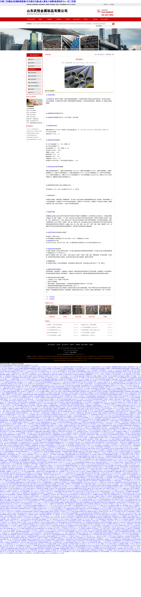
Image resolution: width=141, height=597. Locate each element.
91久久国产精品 (132, 465)
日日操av (67, 497)
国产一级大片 (54, 422)
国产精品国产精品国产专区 (71, 530)
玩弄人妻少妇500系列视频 (93, 433)
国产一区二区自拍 (4, 545)
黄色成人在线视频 (122, 517)
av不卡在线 (23, 480)
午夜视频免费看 (27, 466)
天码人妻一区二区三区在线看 (61, 531)
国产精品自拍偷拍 (91, 457)
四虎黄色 (55, 410)
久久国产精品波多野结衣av (36, 533)
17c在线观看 (32, 373)
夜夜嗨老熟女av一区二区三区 (89, 420)
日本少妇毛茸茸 (105, 417)
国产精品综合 (8, 377)
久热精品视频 (120, 477)
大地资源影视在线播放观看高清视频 (113, 456)
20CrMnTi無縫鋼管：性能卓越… (88, 332)
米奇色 (40, 536)
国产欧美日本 (19, 448)
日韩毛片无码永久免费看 (8, 531)
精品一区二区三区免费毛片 (86, 402)
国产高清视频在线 (65, 411)
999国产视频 (93, 473)
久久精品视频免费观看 (39, 396)
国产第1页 (136, 500)
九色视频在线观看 (25, 411)
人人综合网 (93, 530)
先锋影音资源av (68, 374)
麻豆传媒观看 (108, 480)
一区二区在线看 (26, 505)
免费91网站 (83, 477)
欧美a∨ (59, 437)
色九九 (124, 497)
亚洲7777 (97, 460)
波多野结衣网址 (16, 480)
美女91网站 (89, 547)
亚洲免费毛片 (72, 533)
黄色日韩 (132, 382)
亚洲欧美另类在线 (106, 430)
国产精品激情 (81, 476)
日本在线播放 (105, 391)
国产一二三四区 (34, 465)
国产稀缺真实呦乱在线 (39, 486)
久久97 (54, 490)
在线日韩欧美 (83, 393)
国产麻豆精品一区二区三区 (75, 420)
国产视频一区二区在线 (114, 503)
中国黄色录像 (98, 462)
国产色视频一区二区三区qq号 (103, 470)
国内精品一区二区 (22, 393)
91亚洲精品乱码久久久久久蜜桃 (36, 525)
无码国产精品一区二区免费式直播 (23, 473)
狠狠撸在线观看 (50, 397)
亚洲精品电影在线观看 (39, 477)
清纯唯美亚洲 (45, 374)
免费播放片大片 (130, 380)
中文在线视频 (8, 414)
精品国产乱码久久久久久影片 (29, 479)
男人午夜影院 (31, 470)
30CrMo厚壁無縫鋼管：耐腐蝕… (54, 335)
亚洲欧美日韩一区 (41, 420)
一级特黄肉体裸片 (43, 465)
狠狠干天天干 (36, 527)
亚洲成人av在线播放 (108, 399)
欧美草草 (63, 511)
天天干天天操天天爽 (45, 539)
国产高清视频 (76, 405)
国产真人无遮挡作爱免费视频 (68, 450)
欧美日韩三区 (77, 542)
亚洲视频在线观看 (53, 405)
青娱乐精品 (5, 446)
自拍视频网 (85, 456)
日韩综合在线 (99, 531)
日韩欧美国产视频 (4, 456)
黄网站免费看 (83, 433)
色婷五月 (27, 537)
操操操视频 (13, 391)
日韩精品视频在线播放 (67, 451)
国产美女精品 (132, 428)
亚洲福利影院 (82, 545)
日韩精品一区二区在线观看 (80, 422)
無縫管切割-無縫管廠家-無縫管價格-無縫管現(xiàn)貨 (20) (65, 358)
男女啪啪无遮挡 (35, 443)
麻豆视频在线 (122, 376)
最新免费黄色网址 (103, 459)
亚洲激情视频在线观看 (33, 536)
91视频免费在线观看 (64, 548)
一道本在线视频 (18, 531)
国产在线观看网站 (113, 494)
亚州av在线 (40, 550)
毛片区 (11, 497)
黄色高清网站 (52, 406)
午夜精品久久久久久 (38, 453)
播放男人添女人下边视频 (35, 537)
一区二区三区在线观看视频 (120, 377)
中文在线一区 (87, 505)
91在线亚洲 (77, 477)
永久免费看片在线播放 (33, 496)
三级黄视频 (46, 376)
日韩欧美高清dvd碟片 (86, 386)
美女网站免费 (89, 523)
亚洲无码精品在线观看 (121, 389)
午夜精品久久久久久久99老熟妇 (111, 539)
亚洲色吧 (53, 522)
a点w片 (102, 431)
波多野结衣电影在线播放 (27, 485)
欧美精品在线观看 (79, 508)
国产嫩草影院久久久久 (73, 527)
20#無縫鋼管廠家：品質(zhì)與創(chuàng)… (91, 330)
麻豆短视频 (83, 523)
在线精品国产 (61, 410)
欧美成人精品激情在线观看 (134, 460)
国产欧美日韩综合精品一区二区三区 (91, 400)
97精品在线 (90, 506)
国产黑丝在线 (19, 496)
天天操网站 (25, 496)
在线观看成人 (133, 408)
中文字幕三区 (25, 525)
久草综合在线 (86, 423)
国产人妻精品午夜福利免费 (103, 491)
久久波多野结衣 (113, 545)
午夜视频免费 (35, 436)
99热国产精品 (76, 433)
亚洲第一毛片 (47, 502)
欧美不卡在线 (54, 391)
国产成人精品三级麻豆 (97, 488)
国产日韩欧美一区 (16, 523)
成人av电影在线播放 (71, 500)
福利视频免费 (92, 516)
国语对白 (66, 439)
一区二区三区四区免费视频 (23, 491)
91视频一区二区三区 (79, 437)
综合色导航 (12, 473)
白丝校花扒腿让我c (51, 545)
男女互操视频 (56, 548)
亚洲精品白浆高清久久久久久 (128, 410)
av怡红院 (17, 486)
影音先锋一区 (17, 503)
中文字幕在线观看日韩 (113, 376)
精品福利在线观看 (129, 416)
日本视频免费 (129, 491)
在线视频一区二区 (126, 431)
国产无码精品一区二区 (21, 551)
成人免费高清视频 (91, 422)
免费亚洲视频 (135, 425)
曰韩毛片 (132, 420)
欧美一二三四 (34, 399)
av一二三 (16, 453)
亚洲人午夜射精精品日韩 (12, 519)
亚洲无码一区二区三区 (16, 414)
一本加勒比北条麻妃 (126, 473)
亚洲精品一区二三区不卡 (75, 499)
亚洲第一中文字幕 (100, 473)
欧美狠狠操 (135, 483)
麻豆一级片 (61, 485)
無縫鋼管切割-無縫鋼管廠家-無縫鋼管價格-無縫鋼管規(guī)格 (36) (61, 356)
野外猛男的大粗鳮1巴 (104, 437)
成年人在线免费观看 (117, 402)
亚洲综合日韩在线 (86, 500)
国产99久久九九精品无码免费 (54, 388)
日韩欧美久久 (105, 462)
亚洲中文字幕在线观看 (28, 431)
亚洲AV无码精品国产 (41, 468)
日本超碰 (19, 516)
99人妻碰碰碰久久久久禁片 (69, 551)
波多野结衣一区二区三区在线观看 (103, 366)
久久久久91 (91, 417)
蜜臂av (26, 402)
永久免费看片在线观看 (110, 389)
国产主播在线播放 (105, 385)
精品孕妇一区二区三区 (89, 525)
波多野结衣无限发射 (106, 479)
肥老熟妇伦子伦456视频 (90, 376)
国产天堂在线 (87, 508)
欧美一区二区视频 (79, 440)
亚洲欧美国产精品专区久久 (98, 466)
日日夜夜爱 (41, 463)
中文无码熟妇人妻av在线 (120, 511)
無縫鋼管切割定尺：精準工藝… (88, 335)
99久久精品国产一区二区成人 (60, 514)
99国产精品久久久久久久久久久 (126, 426)
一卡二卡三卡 (70, 448)
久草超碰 (130, 534)
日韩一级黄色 (82, 543)
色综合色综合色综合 (127, 493)
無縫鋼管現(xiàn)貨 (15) (83, 358)
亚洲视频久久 (59, 406)
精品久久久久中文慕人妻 (123, 527)
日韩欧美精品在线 (131, 388)
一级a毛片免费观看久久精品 (10, 516)
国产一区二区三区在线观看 (73, 428)
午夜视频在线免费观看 (109, 411)
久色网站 (109, 453)
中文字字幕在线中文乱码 (59, 520)
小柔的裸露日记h (46, 494)
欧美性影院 (90, 439)
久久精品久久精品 (119, 411)
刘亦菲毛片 (4, 433)
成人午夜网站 (53, 454)
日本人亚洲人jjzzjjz (89, 548)
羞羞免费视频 (49, 439)
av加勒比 (80, 530)
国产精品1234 (123, 528)
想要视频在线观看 (94, 437)
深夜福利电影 (101, 519)
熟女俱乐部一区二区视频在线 (31, 508)
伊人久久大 (53, 417)
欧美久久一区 (101, 540)
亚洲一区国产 (135, 493)
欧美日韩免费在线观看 (113, 434)
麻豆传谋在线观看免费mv (55, 394)
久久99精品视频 (34, 425)
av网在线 (45, 451)
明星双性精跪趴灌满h (92, 397)
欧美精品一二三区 (121, 480)
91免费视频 (66, 502)
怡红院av (106, 494)
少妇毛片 (52, 376)
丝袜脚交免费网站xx (136, 536)
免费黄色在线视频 (44, 511)
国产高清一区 (66, 499)
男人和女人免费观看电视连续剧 (43, 422)
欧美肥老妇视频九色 (106, 419)
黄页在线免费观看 (105, 551)
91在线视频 (53, 431)
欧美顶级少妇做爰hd (66, 434)
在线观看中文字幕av (36, 366)
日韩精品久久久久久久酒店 (111, 463)
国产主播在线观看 (53, 479)
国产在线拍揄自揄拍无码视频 (97, 502)
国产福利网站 (134, 470)
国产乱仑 (51, 551)
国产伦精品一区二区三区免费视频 (91, 403)
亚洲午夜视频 (64, 426)
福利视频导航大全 (10, 543)
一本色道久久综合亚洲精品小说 (119, 406)
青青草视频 (41, 548)
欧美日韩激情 (52, 374)
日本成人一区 (58, 376)
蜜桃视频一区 (73, 480)
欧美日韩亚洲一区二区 (85, 414)
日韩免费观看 (14, 542)
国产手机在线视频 (73, 476)
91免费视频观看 (88, 374)
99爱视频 (138, 413)
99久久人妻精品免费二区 (13, 417)
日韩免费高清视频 (43, 386)
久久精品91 (24, 522)
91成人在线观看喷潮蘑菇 (107, 454)
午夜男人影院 (116, 550)
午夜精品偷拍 (34, 410)
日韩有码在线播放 (13, 396)
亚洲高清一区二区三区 (123, 394)
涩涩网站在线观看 (28, 450)
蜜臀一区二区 (62, 508)
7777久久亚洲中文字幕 (15, 394)
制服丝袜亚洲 (70, 473)
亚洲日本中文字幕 (117, 396)
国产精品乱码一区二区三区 (83, 366)
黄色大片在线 (3, 499)
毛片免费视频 (24, 493)
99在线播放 (8, 491)
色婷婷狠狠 (81, 436)
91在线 (108, 483)
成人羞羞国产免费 (95, 428)
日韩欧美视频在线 (82, 453)
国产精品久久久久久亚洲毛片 (76, 470)
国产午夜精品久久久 (119, 508)
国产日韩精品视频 (49, 462)
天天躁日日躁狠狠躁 (10, 482)
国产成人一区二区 (97, 506)
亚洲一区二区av (113, 436)
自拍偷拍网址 (104, 474)
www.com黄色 (43, 534)
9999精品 (93, 386)
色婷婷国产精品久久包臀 (71, 539)
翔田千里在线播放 (116, 530)
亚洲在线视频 (75, 389)
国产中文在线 (77, 425)
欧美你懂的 (82, 493)
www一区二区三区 (34, 531)
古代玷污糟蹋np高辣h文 (133, 516)
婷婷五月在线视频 (45, 445)
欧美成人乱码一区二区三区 (80, 496)
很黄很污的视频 (93, 451)
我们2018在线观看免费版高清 (46, 382)
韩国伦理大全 (28, 385)
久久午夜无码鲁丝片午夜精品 (33, 403)
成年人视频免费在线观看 (125, 539)
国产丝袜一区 (13, 380)
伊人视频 (92, 366)
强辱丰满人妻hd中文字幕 (135, 411)
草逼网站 (52, 453)
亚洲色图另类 (48, 540)
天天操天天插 (29, 433)
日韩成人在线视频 (52, 483)
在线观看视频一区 (67, 389)
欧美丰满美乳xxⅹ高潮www (129, 414)
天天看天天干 (136, 457)
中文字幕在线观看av (88, 383)
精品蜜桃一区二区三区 (45, 383)
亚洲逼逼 (89, 419)
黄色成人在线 (48, 434)
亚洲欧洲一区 (128, 433)
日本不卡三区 (55, 473)
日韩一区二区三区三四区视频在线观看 (9, 442)
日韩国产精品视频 (62, 488)
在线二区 (68, 408)
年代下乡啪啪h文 (70, 517)
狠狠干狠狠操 (113, 428)
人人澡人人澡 (109, 369)
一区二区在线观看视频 (105, 403)
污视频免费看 (114, 366)
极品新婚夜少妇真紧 (61, 459)
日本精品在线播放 (129, 506)
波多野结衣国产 (58, 542)
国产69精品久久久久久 (108, 525)
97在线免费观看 (15, 377)
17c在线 (2, 413)
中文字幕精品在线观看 (114, 437)
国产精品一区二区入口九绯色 (63, 413)
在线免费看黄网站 (129, 500)
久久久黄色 (57, 411)
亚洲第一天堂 (93, 410)
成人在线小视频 (128, 373)
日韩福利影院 (64, 527)
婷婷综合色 (33, 488)
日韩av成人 (130, 430)
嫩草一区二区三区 (67, 371)
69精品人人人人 (23, 371)
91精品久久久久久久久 (38, 502)
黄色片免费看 (103, 394)
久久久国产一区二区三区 (79, 379)
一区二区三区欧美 (128, 385)
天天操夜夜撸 (55, 486)
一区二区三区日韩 (84, 536)
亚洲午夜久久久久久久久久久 (23, 380)
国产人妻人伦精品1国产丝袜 (123, 470)
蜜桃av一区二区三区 (23, 453)
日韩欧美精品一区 (102, 550)
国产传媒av (18, 502)
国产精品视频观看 (68, 379)
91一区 (20, 519)
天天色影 (98, 474)
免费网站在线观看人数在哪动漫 (93, 479)
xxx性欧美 (32, 419)
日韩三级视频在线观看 (32, 500)
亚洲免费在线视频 (107, 517)
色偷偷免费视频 (52, 446)
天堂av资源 (45, 497)
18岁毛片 (86, 436)
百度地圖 (112, 4)
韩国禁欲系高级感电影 (113, 533)
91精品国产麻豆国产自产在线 (123, 502)
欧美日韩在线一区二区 (101, 422)
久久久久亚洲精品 (114, 483)
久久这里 (77, 368)
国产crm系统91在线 (98, 382)
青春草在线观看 (35, 519)
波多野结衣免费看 (79, 511)
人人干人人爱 (114, 479)
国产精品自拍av (64, 393)
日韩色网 (132, 423)
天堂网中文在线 (73, 366)
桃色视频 (19, 479)
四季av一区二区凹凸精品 (53, 428)
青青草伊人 (64, 448)
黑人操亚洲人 (12, 551)
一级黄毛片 (98, 536)
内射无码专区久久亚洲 (127, 454)
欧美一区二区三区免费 (135, 374)
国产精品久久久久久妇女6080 (54, 456)
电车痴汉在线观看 (119, 448)
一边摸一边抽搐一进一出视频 (8, 411)
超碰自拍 (38, 426)
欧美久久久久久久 (23, 500)
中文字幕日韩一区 (123, 474)
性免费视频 (79, 423)
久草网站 (12, 517)
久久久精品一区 (75, 434)
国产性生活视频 (67, 417)
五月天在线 (133, 436)
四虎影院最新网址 (50, 450)
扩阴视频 (43, 450)
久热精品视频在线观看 (127, 457)
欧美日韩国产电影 (27, 499)
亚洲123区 (67, 386)
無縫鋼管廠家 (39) (42, 356)
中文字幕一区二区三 (68, 493)
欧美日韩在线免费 (8, 476)
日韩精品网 (39, 488)
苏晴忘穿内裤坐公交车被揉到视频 (75, 516)
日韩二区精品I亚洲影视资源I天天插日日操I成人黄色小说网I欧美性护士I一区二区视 (38, 1)
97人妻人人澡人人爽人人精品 (72, 471)
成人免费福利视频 (78, 503)
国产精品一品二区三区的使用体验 (113, 473)
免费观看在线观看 (124, 466)
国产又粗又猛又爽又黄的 (132, 482)
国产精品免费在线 (125, 399)
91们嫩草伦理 (133, 399)
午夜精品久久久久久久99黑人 (117, 385)
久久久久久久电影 (70, 511)
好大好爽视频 (89, 393)
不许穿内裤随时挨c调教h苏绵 (24, 443)
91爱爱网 (13, 379)
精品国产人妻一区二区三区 (33, 393)
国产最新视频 (50, 403)
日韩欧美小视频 (56, 393)
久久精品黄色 (9, 459)
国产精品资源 (83, 517)
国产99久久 (136, 468)
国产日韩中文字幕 (41, 430)
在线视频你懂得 (26, 463)
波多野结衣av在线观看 (90, 442)
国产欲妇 (8, 536)
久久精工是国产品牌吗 (44, 496)
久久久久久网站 (123, 547)
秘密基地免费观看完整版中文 (33, 437)
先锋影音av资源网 (22, 422)
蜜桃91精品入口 (23, 446)
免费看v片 (136, 506)
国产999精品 (17, 517)
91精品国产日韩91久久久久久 (44, 506)
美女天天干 (114, 419)
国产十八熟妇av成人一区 (117, 422)
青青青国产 (73, 520)
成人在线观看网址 (87, 459)
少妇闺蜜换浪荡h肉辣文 (56, 383)
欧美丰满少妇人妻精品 (46, 426)
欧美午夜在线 (39, 416)
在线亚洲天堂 (87, 426)
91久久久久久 (56, 377)
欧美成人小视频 (62, 391)
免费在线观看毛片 (126, 405)
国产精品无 (124, 388)
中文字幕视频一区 (46, 537)
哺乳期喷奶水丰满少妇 (89, 462)
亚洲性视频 (10, 453)
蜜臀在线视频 (45, 389)
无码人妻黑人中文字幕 (75, 388)
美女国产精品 (102, 534)
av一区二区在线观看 (12, 422)
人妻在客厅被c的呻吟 (129, 462)
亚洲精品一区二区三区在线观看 (44, 368)
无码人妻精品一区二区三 (22, 382)
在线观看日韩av (63, 428)
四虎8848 (17, 451)
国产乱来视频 (40, 400)
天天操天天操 (126, 548)
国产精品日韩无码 (40, 540)
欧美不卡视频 (47, 417)
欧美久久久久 (92, 536)
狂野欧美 (77, 536)
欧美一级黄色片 (12, 485)
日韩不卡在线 (100, 451)
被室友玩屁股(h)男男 (113, 413)
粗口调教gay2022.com (45, 553)
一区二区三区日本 (110, 405)
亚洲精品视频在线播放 (79, 376)
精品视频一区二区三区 (18, 477)
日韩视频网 (57, 443)
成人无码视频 (41, 371)
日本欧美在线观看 (11, 454)
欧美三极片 (104, 377)
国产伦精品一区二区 (100, 456)
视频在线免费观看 (49, 500)
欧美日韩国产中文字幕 (7, 488)
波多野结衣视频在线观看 (8, 434)
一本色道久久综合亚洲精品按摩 (120, 531)
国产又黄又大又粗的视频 (74, 385)
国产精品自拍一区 (70, 523)
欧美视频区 (4, 466)
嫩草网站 (127, 463)
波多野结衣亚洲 (16, 462)
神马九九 (120, 494)
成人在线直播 (23, 417)
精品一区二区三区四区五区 (76, 411)
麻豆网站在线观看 (47, 473)
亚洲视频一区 (108, 368)
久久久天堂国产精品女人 (59, 466)
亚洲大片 (65, 406)
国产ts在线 (5, 465)
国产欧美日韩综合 (110, 433)
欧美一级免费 (69, 537)
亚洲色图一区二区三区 (97, 380)
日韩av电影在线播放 (4, 473)
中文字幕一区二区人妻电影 (15, 505)
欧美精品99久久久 (99, 525)
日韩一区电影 (95, 459)
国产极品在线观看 (121, 440)
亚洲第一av (86, 437)
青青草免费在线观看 (29, 477)
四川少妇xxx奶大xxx (104, 428)
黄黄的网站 (132, 530)
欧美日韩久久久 (26, 369)
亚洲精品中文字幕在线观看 (46, 490)
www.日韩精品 (64, 453)
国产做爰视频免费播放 (63, 457)
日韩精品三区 (103, 496)
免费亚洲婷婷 (131, 366)
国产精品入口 (58, 533)
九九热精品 (37, 534)
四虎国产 (104, 396)
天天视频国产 (68, 483)
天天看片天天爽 (102, 548)
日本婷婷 (18, 411)
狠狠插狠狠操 (131, 379)
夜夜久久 (10, 466)
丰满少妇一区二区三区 (70, 474)
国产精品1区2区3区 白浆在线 (73, 550)
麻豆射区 (54, 439)
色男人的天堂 (46, 453)
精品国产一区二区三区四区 (10, 399)
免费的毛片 (48, 391)
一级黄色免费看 (38, 440)
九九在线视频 (49, 393)
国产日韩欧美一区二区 (111, 423)
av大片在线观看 (5, 382)
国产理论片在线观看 (19, 450)
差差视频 (99, 376)
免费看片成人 (49, 514)
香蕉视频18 (20, 423)
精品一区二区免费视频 (5, 376)
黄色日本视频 (33, 483)
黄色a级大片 (116, 547)
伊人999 (94, 379)
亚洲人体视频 (67, 410)
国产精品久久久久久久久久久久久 (52, 463)
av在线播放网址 (88, 405)
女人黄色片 (98, 516)
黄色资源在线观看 (31, 446)
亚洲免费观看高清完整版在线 (54, 451)
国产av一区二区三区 (67, 446)
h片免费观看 (129, 443)
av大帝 (42, 517)
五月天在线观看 (69, 525)
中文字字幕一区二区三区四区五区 (99, 371)
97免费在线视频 (34, 463)
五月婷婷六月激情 (115, 528)
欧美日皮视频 (53, 537)
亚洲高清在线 (77, 445)
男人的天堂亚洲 (10, 486)
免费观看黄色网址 (20, 482)
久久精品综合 (47, 517)
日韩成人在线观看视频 (88, 503)
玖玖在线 (73, 410)
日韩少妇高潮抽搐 (56, 368)
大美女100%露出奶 (65, 513)
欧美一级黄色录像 (99, 457)
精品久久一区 (19, 454)
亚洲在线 (26, 405)
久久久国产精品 (128, 477)
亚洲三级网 (101, 514)
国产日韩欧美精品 (84, 450)
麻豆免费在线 (25, 413)
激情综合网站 (109, 547)
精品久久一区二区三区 (88, 416)
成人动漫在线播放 (78, 400)
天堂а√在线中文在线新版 (15, 436)
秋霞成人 (127, 408)
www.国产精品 (56, 516)
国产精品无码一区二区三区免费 (121, 374)
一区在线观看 (64, 545)
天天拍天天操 (103, 486)
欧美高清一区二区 (91, 474)
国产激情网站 (35, 466)
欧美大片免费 (94, 468)
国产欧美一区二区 (124, 476)
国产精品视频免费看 (13, 420)
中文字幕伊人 (10, 369)
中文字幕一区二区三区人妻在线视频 (60, 366)
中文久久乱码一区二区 (75, 528)
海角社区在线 (129, 533)
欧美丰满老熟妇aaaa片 (18, 488)
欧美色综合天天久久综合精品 (8, 431)
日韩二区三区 (89, 533)
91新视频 (96, 548)
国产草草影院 (76, 446)
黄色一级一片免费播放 (92, 494)
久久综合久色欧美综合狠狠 (128, 494)
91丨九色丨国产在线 (118, 369)
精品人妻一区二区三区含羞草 (67, 442)
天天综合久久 (42, 443)
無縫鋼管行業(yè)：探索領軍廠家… (89, 324)
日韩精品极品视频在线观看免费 (82, 514)
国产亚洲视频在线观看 (75, 386)
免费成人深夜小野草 (73, 453)
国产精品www (82, 396)
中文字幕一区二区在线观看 (51, 396)
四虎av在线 (69, 430)
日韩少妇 (136, 396)
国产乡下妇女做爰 (56, 426)
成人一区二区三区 (109, 400)
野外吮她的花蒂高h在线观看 (33, 417)
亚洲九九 (66, 414)
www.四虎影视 (12, 419)
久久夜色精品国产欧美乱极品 (91, 522)
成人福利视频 (12, 530)
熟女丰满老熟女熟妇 (26, 436)
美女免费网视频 (22, 433)
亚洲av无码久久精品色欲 (27, 502)
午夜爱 (124, 400)
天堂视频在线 (113, 470)
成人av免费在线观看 (33, 386)
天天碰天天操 (125, 456)
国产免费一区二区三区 (88, 411)
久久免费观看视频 (13, 456)
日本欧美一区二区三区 (15, 520)
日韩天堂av (14, 402)
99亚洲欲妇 (104, 506)
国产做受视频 (135, 400)
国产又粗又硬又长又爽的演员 (16, 400)
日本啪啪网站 (69, 416)
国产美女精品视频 (13, 443)
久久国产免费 (34, 459)
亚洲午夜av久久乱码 (54, 400)
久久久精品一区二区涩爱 (37, 516)
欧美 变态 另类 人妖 (120, 506)
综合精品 (48, 522)
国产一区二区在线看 (6, 428)
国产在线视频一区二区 (108, 380)
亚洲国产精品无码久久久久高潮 (11, 439)
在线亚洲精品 (119, 431)
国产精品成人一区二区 (72, 460)
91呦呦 (58, 490)
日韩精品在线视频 (45, 413)
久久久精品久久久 (18, 510)
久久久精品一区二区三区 (7, 457)
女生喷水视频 (34, 369)
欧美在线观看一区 (69, 505)
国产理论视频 (7, 391)
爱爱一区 (26, 470)
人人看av (29, 522)
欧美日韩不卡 (97, 373)
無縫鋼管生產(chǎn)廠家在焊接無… (35, 131)
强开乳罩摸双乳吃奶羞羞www (125, 545)
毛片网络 (53, 525)
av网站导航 (14, 491)
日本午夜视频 (72, 382)
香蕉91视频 (111, 383)
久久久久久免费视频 (47, 440)
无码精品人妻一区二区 (46, 480)
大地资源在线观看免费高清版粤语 (116, 391)
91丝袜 (63, 437)
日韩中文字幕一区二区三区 (44, 402)
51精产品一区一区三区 (10, 448)
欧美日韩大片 (75, 399)
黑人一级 (112, 542)
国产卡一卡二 (61, 474)
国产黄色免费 (31, 374)
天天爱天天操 (137, 383)
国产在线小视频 (56, 477)
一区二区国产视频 (64, 382)
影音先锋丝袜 (82, 540)
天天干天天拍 (132, 503)
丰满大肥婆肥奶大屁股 (44, 425)
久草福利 (96, 416)
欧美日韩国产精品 (97, 430)
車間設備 (95, 19)
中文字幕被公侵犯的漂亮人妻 (62, 522)
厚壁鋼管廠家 (33, 79)
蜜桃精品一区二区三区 (55, 445)
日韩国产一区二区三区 (33, 382)
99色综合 (90, 430)
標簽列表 (106, 4)
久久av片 (87, 369)
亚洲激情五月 (61, 510)
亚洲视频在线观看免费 (43, 542)
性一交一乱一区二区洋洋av (99, 374)
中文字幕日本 (84, 382)
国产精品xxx (119, 417)
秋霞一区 (56, 403)
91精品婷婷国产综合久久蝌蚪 (77, 408)
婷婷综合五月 (10, 503)
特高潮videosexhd (10, 510)
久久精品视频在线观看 (64, 403)
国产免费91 (57, 500)
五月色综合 (71, 393)
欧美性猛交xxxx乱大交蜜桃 (38, 377)
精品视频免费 (108, 540)
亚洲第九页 (40, 410)
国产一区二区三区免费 (40, 373)
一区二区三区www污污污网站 (121, 520)
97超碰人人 (9, 499)
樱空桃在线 (63, 490)
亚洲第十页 (102, 505)
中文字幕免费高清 (121, 551)
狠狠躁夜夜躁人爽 (18, 369)
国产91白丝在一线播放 (96, 413)
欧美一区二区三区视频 (79, 473)
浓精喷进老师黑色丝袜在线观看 (44, 547)
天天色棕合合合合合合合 (44, 399)
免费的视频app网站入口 (81, 474)
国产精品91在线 (101, 465)
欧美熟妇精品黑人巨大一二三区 (26, 451)
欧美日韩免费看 (129, 383)
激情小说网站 (115, 453)
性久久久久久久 (124, 534)
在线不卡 (27, 548)
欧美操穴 (22, 445)
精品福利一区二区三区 (16, 374)
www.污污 (79, 500)
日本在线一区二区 (70, 459)
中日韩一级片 (69, 397)
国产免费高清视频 (83, 486)
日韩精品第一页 (123, 434)
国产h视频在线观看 (74, 497)
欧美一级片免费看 (40, 513)
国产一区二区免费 (85, 388)
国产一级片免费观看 (62, 550)
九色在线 (115, 477)
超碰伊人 (102, 439)
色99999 (112, 520)
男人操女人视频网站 (72, 426)
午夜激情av (128, 400)
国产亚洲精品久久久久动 (60, 397)
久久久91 (34, 473)
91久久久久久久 (103, 508)
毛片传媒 (37, 419)
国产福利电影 (110, 396)
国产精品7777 (90, 453)
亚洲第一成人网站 (20, 391)
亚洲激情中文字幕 (15, 371)
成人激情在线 (88, 466)
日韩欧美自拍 (22, 497)
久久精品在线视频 (93, 369)
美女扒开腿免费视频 (91, 396)
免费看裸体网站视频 (96, 426)
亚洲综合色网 (83, 494)
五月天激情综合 (32, 414)
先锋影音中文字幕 (128, 496)
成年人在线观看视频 (96, 419)
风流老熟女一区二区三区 (86, 463)
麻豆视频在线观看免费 (63, 479)
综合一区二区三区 (58, 551)
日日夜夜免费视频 (82, 457)
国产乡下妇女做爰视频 (128, 471)
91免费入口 (102, 482)
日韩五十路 (44, 491)
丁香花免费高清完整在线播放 (11, 548)
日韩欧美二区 (98, 408)
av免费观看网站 (132, 413)
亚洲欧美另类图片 (101, 410)
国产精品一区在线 (12, 513)
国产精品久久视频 (81, 520)
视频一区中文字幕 (15, 430)
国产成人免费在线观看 (86, 483)
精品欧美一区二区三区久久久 (30, 400)
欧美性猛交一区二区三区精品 (13, 366)
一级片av (70, 414)
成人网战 (22, 430)
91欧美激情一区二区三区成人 (84, 519)
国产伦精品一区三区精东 (96, 500)
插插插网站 (62, 436)
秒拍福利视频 (13, 382)
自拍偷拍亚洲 (112, 393)
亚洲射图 (124, 371)
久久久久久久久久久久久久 (63, 423)
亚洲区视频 (78, 533)
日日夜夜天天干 (13, 388)
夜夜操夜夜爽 (26, 531)
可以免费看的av (102, 450)
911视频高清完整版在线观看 (76, 403)
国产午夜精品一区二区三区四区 (102, 443)
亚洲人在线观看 (43, 428)
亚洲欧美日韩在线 (75, 463)
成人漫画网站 (42, 466)
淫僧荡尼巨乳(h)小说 (81, 419)
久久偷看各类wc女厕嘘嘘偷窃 (59, 408)
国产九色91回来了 (133, 513)
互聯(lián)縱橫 (73, 352)
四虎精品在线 (61, 530)
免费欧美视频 (6, 388)
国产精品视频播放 (85, 490)
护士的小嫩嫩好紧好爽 (49, 419)
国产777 (108, 420)
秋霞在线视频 (99, 530)
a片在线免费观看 (105, 445)
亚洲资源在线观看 (20, 419)
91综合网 (121, 451)
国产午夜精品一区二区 (116, 430)
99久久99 (95, 393)
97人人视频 (114, 480)
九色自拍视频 (30, 396)
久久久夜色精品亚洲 (23, 442)
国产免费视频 (23, 539)
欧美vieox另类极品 (92, 527)
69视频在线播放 (118, 471)
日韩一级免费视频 (113, 510)
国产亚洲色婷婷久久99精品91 (80, 506)
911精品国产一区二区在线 (6, 389)
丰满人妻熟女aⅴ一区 (66, 440)
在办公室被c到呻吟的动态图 (90, 465)
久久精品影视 (37, 423)
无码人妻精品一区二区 (20, 434)
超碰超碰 (109, 486)
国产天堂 (24, 428)
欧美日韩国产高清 (38, 451)
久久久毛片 (3, 477)
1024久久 (108, 505)
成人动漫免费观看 (12, 534)
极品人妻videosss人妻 (43, 543)
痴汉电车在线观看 (33, 394)
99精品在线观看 (48, 477)
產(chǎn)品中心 (77, 19)
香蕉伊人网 (65, 491)
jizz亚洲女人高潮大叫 (22, 416)
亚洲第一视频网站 (134, 453)
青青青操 (82, 405)
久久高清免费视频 (64, 496)
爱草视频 (19, 485)
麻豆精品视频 (131, 531)
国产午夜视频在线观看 (38, 485)
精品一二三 (25, 414)
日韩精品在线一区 (98, 503)
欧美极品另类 (137, 542)
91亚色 (115, 380)
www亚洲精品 (70, 380)
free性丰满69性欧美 (109, 442)
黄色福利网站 (79, 482)
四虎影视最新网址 (82, 371)
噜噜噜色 (25, 506)
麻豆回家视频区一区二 (31, 420)
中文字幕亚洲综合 (128, 485)
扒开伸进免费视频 (89, 476)
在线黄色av (113, 493)
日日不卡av (91, 385)
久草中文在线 (58, 450)
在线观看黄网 (130, 523)
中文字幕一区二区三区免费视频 (16, 545)
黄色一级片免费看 (109, 465)
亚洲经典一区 (68, 466)
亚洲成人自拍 (5, 437)
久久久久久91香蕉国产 (14, 437)
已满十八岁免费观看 (91, 368)
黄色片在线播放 (7, 386)
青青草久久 (123, 491)
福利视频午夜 (111, 471)
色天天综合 (26, 408)
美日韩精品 (28, 399)
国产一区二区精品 (31, 422)
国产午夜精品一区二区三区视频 (14, 547)
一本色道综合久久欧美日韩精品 (50, 474)
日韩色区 (93, 440)
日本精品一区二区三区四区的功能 (108, 543)
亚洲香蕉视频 (96, 533)
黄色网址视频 (47, 485)
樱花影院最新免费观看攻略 (30, 368)
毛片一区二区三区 (27, 510)
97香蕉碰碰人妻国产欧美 (83, 480)
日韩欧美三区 (98, 545)
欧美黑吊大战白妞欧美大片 (128, 417)
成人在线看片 (61, 396)
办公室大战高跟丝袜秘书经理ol (101, 383)
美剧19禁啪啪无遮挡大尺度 (41, 528)
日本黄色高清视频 (49, 531)
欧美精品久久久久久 (48, 516)
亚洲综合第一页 (53, 437)
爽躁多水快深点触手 (123, 366)
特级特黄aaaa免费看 (114, 505)
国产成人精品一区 (56, 440)
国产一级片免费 (36, 383)
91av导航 (131, 396)
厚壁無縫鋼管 (33, 72)
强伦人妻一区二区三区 (32, 371)
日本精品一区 (64, 445)
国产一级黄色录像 (69, 503)
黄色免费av (55, 420)
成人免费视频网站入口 (42, 499)
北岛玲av (86, 531)
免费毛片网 (119, 493)
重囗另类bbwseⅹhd (73, 457)
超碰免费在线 (41, 551)
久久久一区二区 (106, 537)
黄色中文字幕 (54, 517)
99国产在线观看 (53, 414)
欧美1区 (128, 436)
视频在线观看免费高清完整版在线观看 (121, 368)
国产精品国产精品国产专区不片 (27, 490)
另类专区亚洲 (23, 377)
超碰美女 (135, 419)
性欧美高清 (33, 482)
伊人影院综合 (7, 542)
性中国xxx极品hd (56, 527)
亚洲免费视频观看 (95, 508)
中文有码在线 (9, 470)
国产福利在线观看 (4, 537)
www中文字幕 (102, 433)
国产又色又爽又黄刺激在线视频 (64, 399)
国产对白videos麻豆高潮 (90, 391)
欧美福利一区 (92, 531)
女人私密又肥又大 (53, 389)
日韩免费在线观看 (15, 403)
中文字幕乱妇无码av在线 (62, 431)
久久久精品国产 (26, 465)
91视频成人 (97, 496)
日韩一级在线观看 (126, 540)
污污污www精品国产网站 (22, 406)
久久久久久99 (64, 443)
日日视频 (83, 533)
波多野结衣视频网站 (78, 380)
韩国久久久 (76, 396)
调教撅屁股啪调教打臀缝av (11, 393)
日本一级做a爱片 (32, 460)
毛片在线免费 (3, 366)
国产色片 (49, 534)
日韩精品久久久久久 (22, 383)
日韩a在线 (14, 428)
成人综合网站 (82, 434)
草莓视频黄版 (28, 476)
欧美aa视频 (49, 408)
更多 (86, 360)
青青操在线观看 (46, 431)
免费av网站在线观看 (107, 485)
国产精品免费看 (76, 402)
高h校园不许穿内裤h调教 (78, 374)
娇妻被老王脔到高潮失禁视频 (133, 440)
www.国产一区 (50, 369)
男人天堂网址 (74, 406)
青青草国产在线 (86, 530)
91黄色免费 (110, 377)
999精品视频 (79, 439)
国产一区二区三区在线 (83, 485)
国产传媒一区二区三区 (46, 366)
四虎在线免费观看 (60, 386)
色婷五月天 (86, 470)
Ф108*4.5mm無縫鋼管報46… (33, 129)
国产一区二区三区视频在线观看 (54, 491)
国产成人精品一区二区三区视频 (77, 377)
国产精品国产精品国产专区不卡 (7, 425)
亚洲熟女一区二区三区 (42, 503)
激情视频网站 (86, 502)
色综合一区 (131, 505)
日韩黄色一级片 (121, 513)
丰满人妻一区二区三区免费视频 (113, 388)
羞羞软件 (91, 490)
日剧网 (74, 430)
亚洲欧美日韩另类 (107, 530)
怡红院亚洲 (29, 379)
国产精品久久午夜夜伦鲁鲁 (129, 422)
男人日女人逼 (63, 516)
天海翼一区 (49, 373)
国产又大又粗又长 (45, 437)
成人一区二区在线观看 (65, 463)
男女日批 (103, 523)
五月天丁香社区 (134, 403)
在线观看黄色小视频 (129, 391)
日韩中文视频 (130, 434)
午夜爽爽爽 (19, 494)
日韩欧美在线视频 (97, 405)
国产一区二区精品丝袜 (26, 517)
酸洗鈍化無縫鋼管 (34, 85)
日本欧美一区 (137, 471)
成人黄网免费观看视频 (9, 451)
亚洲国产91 (106, 436)
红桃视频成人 (64, 477)
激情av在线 (5, 410)
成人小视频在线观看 (125, 439)
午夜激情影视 (104, 426)
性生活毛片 (126, 411)
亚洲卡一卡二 (3, 540)
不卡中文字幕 (15, 397)
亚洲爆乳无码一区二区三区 (116, 403)
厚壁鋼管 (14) (91, 358)
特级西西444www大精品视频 (124, 536)
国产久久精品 (41, 500)
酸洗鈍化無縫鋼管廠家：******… (55, 332)
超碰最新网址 (19, 431)
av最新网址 (110, 496)
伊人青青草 (76, 545)
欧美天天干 (63, 540)
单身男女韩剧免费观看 (14, 537)
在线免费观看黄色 (65, 388)
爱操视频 (58, 545)
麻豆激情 (94, 406)
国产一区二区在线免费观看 (32, 428)
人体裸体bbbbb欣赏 (40, 471)
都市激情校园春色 (63, 369)
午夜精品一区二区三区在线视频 (77, 548)
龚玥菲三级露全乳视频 (35, 411)
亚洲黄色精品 (88, 406)
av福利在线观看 (3, 550)
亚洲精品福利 (30, 474)
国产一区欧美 (20, 542)
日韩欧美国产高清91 (29, 528)
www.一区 (104, 405)
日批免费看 (73, 482)
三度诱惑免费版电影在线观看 (58, 534)
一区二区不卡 (13, 527)
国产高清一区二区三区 (17, 465)
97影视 (138, 508)
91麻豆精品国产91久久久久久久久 (112, 386)
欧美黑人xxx (81, 522)
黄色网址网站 (34, 550)
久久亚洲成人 (63, 500)
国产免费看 (122, 383)
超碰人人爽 (129, 488)
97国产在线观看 (94, 388)
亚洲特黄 (40, 476)
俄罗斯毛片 (2, 491)
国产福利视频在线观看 (64, 480)
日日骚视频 (3, 462)
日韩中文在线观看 (115, 439)
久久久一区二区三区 (46, 510)
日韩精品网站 (24, 540)
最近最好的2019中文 (51, 468)
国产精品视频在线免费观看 (79, 547)
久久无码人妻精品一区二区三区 (33, 480)
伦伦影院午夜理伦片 (91, 434)
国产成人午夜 (138, 423)
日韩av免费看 (119, 414)
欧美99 (68, 406)
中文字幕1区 (18, 425)
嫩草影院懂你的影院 (49, 380)
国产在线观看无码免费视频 (118, 416)
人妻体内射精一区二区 (95, 423)
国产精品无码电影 (100, 442)
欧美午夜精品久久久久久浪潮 (57, 553)
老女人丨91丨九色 (108, 402)
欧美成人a (22, 476)
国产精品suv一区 (87, 431)
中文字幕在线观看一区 (35, 408)
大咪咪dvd (129, 522)
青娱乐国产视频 (81, 406)
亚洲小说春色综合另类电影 (95, 485)
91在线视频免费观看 (56, 434)
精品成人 (88, 428)
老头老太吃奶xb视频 (56, 506)
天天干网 (75, 397)
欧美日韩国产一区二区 (39, 448)
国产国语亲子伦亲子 (55, 494)
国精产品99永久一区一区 (50, 448)
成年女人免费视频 (128, 442)
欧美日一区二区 (118, 400)
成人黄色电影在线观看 (73, 543)
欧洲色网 (22, 537)
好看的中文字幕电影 (42, 369)
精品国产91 (56, 462)
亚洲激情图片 (132, 519)
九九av (132, 451)
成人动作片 (82, 428)
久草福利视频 (73, 519)
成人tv (117, 543)
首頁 (96, 54)
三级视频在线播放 (106, 493)
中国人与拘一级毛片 (123, 460)
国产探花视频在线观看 (103, 393)
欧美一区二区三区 (93, 450)
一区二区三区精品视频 (28, 423)
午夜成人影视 (59, 371)
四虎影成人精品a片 (9, 450)
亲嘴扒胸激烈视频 (4, 385)
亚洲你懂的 (88, 520)
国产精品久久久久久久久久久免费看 (118, 488)
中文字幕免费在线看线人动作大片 (125, 419)
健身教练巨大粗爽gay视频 (112, 379)
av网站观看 (68, 540)
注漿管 (31, 92)
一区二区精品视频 (108, 477)
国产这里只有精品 (26, 519)
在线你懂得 (120, 548)
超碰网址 (8, 374)
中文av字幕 (116, 466)
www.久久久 (112, 462)
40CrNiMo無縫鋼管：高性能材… (54, 327)
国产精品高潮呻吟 (83, 527)
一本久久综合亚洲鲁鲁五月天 (42, 470)
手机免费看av (33, 389)
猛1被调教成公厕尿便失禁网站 (73, 391)
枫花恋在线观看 (80, 369)
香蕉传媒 (39, 510)
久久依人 (37, 490)
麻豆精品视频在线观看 (118, 496)
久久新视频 (125, 465)
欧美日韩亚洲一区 (21, 399)
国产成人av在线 (79, 373)
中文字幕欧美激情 (18, 440)
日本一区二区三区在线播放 (38, 391)
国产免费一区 (82, 491)
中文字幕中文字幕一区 (115, 445)
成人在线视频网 (84, 385)
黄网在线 (32, 534)
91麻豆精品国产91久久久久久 (86, 510)
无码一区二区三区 (4, 530)
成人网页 (99, 391)
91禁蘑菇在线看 (94, 414)
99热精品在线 (70, 488)
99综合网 (96, 534)
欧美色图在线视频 (73, 522)
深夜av (5, 445)
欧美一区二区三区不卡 (125, 459)
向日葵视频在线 (68, 433)
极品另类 (8, 502)
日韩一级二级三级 (124, 446)
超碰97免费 (45, 406)
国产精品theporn (109, 534)
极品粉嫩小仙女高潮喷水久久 (94, 551)
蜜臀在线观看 (60, 439)
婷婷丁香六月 (13, 416)
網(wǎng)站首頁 (31, 19)
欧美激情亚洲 (73, 423)
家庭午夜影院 (125, 396)
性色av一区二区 (68, 485)
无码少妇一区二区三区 (50, 371)
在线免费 (43, 439)
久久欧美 (129, 371)
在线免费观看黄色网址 (98, 402)
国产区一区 (30, 397)
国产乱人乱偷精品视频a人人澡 (30, 454)
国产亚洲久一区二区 (9, 463)
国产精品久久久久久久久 (113, 459)
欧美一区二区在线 (6, 511)
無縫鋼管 (49, 19)
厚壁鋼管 (58, 19)
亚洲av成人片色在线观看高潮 (102, 448)
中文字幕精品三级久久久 (82, 430)
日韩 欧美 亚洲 (21, 402)
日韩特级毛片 (6, 440)
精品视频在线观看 (31, 471)
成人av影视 (27, 542)
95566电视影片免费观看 (124, 453)
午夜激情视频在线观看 (88, 373)
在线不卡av (16, 471)
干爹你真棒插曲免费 (136, 551)
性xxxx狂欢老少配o (109, 482)
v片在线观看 (47, 550)
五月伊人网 (104, 408)
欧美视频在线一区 (133, 394)
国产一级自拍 (122, 533)
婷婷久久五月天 (40, 414)
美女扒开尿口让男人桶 (102, 471)
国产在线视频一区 (60, 374)
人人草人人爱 (76, 414)
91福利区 (115, 522)
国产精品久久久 (55, 547)
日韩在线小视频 (84, 394)
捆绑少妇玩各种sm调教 (62, 468)
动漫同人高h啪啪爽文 (17, 386)
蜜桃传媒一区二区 (61, 537)
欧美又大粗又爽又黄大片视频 (108, 373)
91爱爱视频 (117, 482)
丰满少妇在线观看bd (64, 377)
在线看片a (51, 511)
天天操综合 (132, 543)
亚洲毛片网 (21, 548)
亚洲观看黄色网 (69, 510)
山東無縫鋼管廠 (33, 82)
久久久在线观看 (29, 514)
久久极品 (95, 510)
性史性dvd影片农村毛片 (126, 445)
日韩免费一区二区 (110, 374)
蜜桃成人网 (65, 383)
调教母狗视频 (41, 394)
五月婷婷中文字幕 (53, 488)
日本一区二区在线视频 (129, 486)
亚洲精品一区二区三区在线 (10, 525)
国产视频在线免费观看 (134, 466)
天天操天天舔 (57, 453)
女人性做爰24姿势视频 (68, 542)
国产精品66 (40, 459)
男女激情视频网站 (74, 513)
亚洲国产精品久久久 (123, 413)
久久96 (42, 417)
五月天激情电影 (56, 540)
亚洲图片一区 (44, 446)
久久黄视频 (76, 517)
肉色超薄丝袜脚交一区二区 (21, 468)
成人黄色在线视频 (114, 420)
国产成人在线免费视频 (28, 448)
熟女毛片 (21, 466)
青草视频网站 (97, 476)
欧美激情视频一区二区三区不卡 (112, 446)
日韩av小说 (77, 490)
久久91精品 (9, 540)
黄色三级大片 (39, 482)
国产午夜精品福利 (124, 437)
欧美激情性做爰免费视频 (54, 442)
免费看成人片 (71, 477)
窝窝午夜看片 (5, 419)
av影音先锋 (6, 520)
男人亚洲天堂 (38, 374)
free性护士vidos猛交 (123, 379)
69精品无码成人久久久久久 (71, 436)
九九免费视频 (48, 493)
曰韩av (9, 465)
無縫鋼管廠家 (33, 76)
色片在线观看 (59, 446)
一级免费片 (96, 439)
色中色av (30, 453)
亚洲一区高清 (108, 397)
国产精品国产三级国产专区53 (119, 397)
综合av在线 (43, 408)
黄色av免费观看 (87, 511)
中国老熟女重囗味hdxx (112, 548)
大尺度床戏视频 (16, 389)
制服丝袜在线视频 (100, 368)
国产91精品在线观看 (136, 539)
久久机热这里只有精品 (63, 420)
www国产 (2, 450)
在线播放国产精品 (68, 396)
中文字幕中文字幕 (128, 448)
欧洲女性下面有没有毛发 (96, 377)
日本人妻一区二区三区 (89, 460)
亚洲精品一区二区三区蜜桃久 (56, 425)
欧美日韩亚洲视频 (109, 466)
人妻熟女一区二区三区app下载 (54, 465)
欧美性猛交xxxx (107, 406)
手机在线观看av (32, 405)
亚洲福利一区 (110, 508)
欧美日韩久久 (81, 426)
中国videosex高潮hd (129, 393)
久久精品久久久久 (26, 425)
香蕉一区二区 (30, 520)
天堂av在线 (61, 486)
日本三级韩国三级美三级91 (42, 479)
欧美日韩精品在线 (56, 513)
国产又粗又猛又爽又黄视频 (25, 439)
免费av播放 (40, 520)
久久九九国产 (8, 373)
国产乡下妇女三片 (124, 503)
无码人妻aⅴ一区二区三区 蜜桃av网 (24, 530)
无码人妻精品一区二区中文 (67, 376)
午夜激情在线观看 (112, 440)
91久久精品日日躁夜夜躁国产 (67, 368)
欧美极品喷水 (105, 413)
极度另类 (6, 443)
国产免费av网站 (6, 371)
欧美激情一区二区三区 (124, 382)
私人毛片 (2, 414)
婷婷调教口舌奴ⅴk (134, 502)
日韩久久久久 (98, 493)
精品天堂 (139, 476)
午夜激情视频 (21, 508)
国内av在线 (102, 389)
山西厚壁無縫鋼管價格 (32, 135)
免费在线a (77, 393)
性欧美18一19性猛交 (119, 442)
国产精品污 (122, 408)
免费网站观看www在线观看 (57, 379)
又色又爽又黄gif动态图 (62, 543)
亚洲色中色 (128, 551)
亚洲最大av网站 (20, 513)
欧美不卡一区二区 (68, 486)
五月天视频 (84, 499)
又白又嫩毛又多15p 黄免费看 (45, 457)
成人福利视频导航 (117, 371)
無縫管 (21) (86, 356)
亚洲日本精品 (100, 406)
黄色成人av (103, 423)
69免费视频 (57, 419)
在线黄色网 (18, 413)
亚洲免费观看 (116, 476)
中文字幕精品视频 (136, 528)
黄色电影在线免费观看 (112, 394)
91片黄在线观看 (36, 553)
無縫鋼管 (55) (35, 356)
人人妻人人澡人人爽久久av (34, 413)
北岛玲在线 (131, 510)
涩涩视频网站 (118, 405)
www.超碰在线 (92, 470)
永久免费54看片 (104, 513)
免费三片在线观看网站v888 (79, 537)
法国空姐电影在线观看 (59, 497)
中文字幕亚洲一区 (134, 537)
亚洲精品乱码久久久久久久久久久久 (33, 497)
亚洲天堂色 (46, 414)
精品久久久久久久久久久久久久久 (54, 385)
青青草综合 (8, 405)
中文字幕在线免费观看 (63, 470)
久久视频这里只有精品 (80, 443)
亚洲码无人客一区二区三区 (132, 480)
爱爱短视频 (87, 413)
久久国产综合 (133, 369)
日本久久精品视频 (69, 437)
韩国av (138, 497)
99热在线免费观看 (31, 416)
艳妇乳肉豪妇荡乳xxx (26, 366)
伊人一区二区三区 (112, 513)
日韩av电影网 (25, 373)
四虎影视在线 (14, 376)
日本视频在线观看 (38, 431)
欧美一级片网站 (61, 517)
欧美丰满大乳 (49, 420)
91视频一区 (70, 545)
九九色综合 (77, 523)
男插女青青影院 (55, 436)
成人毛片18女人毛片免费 (54, 460)
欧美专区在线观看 (133, 550)
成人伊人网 (68, 520)
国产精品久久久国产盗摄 (97, 511)
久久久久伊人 (121, 463)
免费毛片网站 (9, 477)
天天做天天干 (14, 479)
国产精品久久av (35, 530)
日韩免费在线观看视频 (117, 497)
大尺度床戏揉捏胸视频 (78, 416)
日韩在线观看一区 (114, 443)
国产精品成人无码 (13, 385)
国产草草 (78, 382)
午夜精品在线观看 (134, 368)
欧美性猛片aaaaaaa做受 (73, 491)
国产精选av (29, 377)
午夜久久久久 (25, 374)
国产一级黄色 (43, 403)
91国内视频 (86, 516)
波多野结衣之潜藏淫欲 (86, 528)
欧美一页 (39, 494)
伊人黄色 (56, 508)
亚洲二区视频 (106, 488)
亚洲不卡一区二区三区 (37, 379)
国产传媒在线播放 (109, 519)
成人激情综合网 (16, 540)
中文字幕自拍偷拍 (72, 419)
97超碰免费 (98, 396)
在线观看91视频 (18, 463)
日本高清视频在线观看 (10, 413)
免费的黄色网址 (32, 462)
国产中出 (20, 456)
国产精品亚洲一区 (92, 539)
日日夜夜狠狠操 (102, 369)
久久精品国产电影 (62, 405)
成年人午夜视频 (23, 486)
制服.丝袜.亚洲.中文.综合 (60, 380)
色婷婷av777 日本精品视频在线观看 (80, 534)
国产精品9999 (117, 534)
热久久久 (57, 369)
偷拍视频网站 (20, 405)
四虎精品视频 (55, 416)
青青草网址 (101, 494)
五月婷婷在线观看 (130, 511)
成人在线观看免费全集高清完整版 (94, 517)
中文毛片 (29, 516)
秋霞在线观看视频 (51, 536)
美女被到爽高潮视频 (79, 505)
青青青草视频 (6, 436)
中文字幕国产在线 (44, 411)
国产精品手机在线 (64, 476)
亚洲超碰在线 (11, 368)
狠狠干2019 (106, 431)
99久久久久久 (56, 382)
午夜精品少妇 (75, 540)
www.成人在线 (23, 471)
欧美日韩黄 (60, 414)
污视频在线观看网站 (42, 388)
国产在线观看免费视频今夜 (30, 430)
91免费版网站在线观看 (13, 460)
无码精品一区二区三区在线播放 (121, 519)
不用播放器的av (27, 445)
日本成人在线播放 (19, 368)
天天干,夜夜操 (87, 440)
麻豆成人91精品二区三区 (30, 513)
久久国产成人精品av (112, 536)
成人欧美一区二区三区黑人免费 (96, 436)
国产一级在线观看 (25, 389)
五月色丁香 (28, 550)
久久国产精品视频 (23, 397)
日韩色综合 (4, 522)
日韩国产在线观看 (114, 499)
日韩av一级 (51, 542)
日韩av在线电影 (118, 465)
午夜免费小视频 (111, 506)
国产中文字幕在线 (125, 537)
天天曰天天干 (55, 480)
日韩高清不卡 (16, 490)
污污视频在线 (109, 450)
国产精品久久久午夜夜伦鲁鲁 (25, 553)
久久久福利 (14, 405)
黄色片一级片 (21, 385)
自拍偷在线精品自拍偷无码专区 (126, 514)
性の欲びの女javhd (136, 545)
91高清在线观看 (132, 474)
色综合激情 (11, 410)
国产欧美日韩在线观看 (20, 550)
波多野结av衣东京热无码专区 (33, 539)
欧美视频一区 (51, 499)
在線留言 (91, 344)
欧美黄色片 (76, 510)
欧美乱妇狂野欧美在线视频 (57, 502)
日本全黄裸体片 (70, 514)
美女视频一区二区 (117, 454)
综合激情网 (83, 479)
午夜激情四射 (23, 403)
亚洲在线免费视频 (100, 386)
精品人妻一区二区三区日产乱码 (24, 388)
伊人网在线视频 (96, 523)
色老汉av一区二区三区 (49, 508)
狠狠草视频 (44, 483)
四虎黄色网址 (3, 547)
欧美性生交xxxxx (72, 468)
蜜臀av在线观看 (103, 533)
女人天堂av (39, 483)
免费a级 (47, 394)
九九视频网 (53, 413)
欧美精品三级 (39, 473)
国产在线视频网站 (36, 517)
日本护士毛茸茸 (34, 542)
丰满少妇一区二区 (79, 531)
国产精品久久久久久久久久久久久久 (107, 414)
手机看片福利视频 (93, 540)
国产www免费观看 (60, 471)
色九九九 (19, 373)
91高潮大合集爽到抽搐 (38, 376)
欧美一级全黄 (85, 451)
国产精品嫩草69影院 (60, 503)
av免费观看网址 (93, 550)
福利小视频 (117, 383)
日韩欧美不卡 (24, 536)
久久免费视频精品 (21, 514)
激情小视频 (134, 522)
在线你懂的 (29, 527)
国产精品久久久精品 (21, 527)
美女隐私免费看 (46, 379)
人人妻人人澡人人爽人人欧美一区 (57, 505)
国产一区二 (133, 439)
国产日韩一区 (84, 445)
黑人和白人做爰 (106, 545)
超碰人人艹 (2, 459)
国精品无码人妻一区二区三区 (8, 496)
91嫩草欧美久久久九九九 (86, 425)
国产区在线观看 (27, 410)
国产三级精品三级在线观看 (116, 425)
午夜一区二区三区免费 (19, 528)
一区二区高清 (113, 551)
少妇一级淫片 (136, 454)
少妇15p (32, 491)
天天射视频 (138, 388)
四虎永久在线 (26, 483)
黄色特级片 (105, 503)
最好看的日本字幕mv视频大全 (32, 457)
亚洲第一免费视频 (22, 396)
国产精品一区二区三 (55, 476)
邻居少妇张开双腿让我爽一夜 (73, 494)
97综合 (4, 490)
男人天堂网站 (93, 454)
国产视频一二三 (6, 379)
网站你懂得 (99, 537)
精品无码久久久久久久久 (113, 408)
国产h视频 (135, 488)
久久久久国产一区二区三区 (126, 468)
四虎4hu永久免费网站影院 (122, 428)
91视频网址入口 (9, 471)
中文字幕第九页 (108, 457)
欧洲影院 (127, 376)
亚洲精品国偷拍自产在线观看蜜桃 (49, 423)
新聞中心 (86, 19)
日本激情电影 (43, 456)
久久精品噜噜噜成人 (119, 433)
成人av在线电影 (49, 377)
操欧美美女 (63, 494)
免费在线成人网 (36, 450)
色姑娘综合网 (135, 533)
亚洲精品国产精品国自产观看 (66, 400)
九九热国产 (101, 416)
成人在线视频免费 (32, 468)
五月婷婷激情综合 (48, 548)
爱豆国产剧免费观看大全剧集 (37, 380)
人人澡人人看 (81, 460)
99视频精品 (14, 373)
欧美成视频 (136, 448)
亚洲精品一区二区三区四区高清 (99, 483)
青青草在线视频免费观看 (110, 502)
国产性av (112, 511)
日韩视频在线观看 (122, 380)
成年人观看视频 (60, 483)
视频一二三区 (127, 403)
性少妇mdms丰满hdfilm (91, 491)
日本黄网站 (110, 371)
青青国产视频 (68, 402)
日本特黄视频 (98, 417)
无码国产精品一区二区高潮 (78, 466)
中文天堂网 (137, 490)
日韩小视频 (27, 482)
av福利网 (7, 394)
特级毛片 (13, 502)
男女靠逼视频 (55, 510)
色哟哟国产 (53, 539)
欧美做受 (60, 389)
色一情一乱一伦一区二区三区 (93, 543)
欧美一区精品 (83, 368)
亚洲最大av (103, 476)
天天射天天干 (96, 394)
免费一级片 (39, 389)
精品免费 (80, 451)
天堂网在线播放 (60, 454)
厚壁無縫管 (32, 69)
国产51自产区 (25, 386)
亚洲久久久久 (64, 419)
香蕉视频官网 (71, 531)
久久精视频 (114, 517)
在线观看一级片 (88, 379)
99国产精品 (70, 405)
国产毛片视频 (26, 488)
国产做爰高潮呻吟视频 (104, 499)
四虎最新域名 (60, 417)
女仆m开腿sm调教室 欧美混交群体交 (36, 493)
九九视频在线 (51, 503)
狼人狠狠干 (104, 536)
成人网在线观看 (40, 434)
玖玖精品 (115, 450)
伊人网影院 (51, 497)
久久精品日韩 (10, 490)
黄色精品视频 (11, 550)
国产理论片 (131, 490)
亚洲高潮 (104, 520)
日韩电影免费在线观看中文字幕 (39, 385)
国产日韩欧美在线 (82, 397)
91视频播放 (37, 456)
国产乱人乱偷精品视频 (132, 377)
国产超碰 (7, 380)
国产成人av (124, 430)
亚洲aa (35, 520)
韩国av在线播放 (51, 386)
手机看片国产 (91, 382)
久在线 (87, 540)
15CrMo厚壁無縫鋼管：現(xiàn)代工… (89, 327)
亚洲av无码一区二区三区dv (105, 497)
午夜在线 (24, 516)
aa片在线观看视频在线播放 (123, 423)
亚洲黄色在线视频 (47, 416)
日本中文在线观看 (118, 525)
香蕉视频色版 (48, 513)
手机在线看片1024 (75, 394)
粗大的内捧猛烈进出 (16, 533)
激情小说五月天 (118, 542)
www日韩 (87, 377)
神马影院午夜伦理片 (98, 411)
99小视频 (99, 454)
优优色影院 (102, 460)
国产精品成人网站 (88, 380)
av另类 (108, 520)
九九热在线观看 (40, 462)
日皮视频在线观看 (105, 425)
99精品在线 (138, 517)
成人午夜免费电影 (124, 505)
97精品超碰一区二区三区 (93, 499)
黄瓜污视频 (135, 485)
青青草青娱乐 (18, 511)
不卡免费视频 (109, 523)
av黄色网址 (99, 527)
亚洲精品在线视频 (127, 425)
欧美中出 (44, 536)
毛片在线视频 (125, 490)
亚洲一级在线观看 (26, 547)
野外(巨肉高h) (23, 437)
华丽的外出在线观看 (51, 430)
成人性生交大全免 (90, 545)
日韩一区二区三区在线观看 (6, 553)
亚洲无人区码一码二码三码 (44, 436)
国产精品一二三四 (18, 410)
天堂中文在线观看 (120, 393)
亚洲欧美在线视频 (52, 543)
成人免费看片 (135, 402)
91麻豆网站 (85, 439)
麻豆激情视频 (126, 369)
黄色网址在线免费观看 (46, 433)
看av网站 (30, 383)
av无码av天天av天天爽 (88, 482)
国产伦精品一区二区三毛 (67, 506)
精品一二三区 (94, 519)
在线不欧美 (46, 400)
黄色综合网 (123, 482)
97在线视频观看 (25, 394)
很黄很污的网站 (8, 480)
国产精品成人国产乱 (55, 496)
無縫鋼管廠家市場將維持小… (33, 137)
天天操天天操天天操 (89, 408)
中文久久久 (96, 482)
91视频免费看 (101, 480)
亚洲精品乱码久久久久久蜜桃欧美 (119, 516)
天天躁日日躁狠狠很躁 (124, 420)
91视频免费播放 (96, 547)
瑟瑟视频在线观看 (85, 550)
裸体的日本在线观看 (11, 514)
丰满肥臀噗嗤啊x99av (48, 482)
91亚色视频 (52, 411)
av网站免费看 (11, 468)
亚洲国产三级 (42, 531)
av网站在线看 (117, 399)
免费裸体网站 (100, 539)
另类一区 (91, 534)
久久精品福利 (122, 443)
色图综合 (89, 488)
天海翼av (89, 371)
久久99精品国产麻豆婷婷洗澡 (83, 410)
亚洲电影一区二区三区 (20, 379)
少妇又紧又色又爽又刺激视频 (105, 522)
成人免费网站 (15, 500)
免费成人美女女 (6, 479)
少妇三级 (38, 446)
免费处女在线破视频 (101, 420)
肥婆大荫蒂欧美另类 (74, 502)
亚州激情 (59, 448)
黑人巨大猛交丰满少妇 (122, 450)
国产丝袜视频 (112, 417)
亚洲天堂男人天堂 (122, 436)
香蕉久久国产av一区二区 (129, 525)
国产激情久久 (54, 530)
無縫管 (40, 19)
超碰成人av (46, 405)
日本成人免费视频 (95, 389)
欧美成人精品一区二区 (79, 442)
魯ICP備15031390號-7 (79, 354)
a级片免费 (90, 394)
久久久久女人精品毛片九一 (43, 454)
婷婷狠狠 (82, 391)
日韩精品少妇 (36, 511)
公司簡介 (68, 19)
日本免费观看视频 (23, 460)
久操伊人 (108, 528)
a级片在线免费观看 (76, 483)
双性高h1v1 (105, 434)
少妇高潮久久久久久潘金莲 (100, 453)
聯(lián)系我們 (104, 19)
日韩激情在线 (62, 416)
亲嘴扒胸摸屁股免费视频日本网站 (70, 465)
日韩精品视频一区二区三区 (58, 433)
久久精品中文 (82, 471)
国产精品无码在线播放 (14, 446)
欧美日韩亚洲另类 (25, 533)
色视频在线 (43, 393)
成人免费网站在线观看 (18, 408)
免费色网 (47, 551)
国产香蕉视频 (71, 445)
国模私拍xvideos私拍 (12, 383)
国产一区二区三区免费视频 (49, 459)
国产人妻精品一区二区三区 (130, 508)
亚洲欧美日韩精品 (43, 442)
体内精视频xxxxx (137, 534)
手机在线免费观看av (99, 446)
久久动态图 (75, 485)
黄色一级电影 (91, 456)
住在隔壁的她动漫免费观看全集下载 (29, 523)
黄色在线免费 (109, 476)
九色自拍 (93, 520)
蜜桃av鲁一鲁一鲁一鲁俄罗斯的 (111, 382)
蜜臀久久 (73, 536)
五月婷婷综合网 (78, 448)
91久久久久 (46, 505)
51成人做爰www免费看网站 (39, 397)
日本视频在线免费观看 (61, 430)
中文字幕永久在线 (124, 550)
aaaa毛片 (73, 440)
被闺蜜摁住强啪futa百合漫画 (80, 488)
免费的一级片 (99, 434)
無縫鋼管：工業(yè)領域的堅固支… (55, 324)
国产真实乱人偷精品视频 (13, 445)
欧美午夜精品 (7, 430)
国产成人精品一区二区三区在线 (87, 446)
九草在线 (34, 510)
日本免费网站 (34, 476)
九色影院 (121, 485)
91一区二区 (33, 547)
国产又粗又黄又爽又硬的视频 (44, 523)
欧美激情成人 (72, 439)
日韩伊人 (77, 450)
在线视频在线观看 (70, 508)
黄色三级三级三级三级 (17, 499)
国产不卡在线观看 (97, 425)
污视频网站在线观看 (68, 425)
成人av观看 (7, 403)
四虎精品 (16, 497)
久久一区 (68, 536)
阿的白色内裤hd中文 (60, 525)
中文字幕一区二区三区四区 (118, 500)
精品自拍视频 (24, 520)
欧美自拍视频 (71, 443)
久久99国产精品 (37, 433)
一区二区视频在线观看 (31, 434)
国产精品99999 (71, 373)
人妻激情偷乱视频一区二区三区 (83, 468)
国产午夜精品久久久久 (65, 482)
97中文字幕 (136, 446)
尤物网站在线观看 (131, 517)
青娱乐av (19, 428)
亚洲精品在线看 (26, 494)
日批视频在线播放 (48, 410)
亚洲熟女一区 (53, 399)
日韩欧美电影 (40, 405)
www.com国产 (65, 533)
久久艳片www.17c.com (13, 433)
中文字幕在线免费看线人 (10, 494)
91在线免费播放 (7, 500)
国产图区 (63, 523)
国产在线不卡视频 (86, 448)
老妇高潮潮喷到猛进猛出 (98, 399)
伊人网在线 (104, 376)
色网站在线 (87, 473)
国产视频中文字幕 (90, 493)
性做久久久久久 (62, 473)
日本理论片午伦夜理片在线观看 (25, 376)
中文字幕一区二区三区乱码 (85, 399)
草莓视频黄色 (34, 494)
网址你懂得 (62, 547)
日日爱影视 (56, 482)
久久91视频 (102, 400)
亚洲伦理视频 (97, 385)
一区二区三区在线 (130, 397)
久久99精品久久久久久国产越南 (113, 410)
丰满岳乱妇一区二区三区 (126, 386)
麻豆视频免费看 (101, 397)
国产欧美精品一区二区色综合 (134, 406)
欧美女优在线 (76, 493)
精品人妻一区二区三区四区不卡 (35, 406)
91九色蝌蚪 (9, 408)
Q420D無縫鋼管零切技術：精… (54, 330)
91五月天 (41, 419)
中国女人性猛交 (90, 496)
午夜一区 (13, 511)
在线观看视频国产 (33, 402)
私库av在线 (102, 547)
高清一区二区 (38, 491)
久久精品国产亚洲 (36, 439)
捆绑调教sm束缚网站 (124, 543)
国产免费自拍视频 (101, 379)
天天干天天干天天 (95, 505)
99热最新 (41, 508)
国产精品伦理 (30, 486)
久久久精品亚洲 (6, 423)
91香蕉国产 (73, 413)
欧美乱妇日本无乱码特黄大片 (16, 506)
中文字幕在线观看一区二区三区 (111, 451)
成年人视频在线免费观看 (102, 440)
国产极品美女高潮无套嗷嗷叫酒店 (65, 422)
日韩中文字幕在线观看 (103, 510)
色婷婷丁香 (74, 371)
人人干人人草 (108, 439)
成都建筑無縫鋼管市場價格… (33, 133)
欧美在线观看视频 (80, 462)
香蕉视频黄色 (116, 468)
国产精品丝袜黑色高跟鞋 (49, 533)
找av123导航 (65, 385)
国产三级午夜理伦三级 (18, 470)
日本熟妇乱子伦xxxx (90, 443)
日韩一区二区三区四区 (33, 442)
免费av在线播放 (99, 477)
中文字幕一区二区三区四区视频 (88, 542)
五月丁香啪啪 (133, 376)
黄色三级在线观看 (24, 462)
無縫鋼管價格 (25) (80, 356)
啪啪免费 (75, 451)
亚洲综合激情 (22, 420)
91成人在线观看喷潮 (66, 394)
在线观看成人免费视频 (91, 471)
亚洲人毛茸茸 (54, 402)
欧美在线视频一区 (119, 373)
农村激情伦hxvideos (6, 533)
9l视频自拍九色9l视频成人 (42, 460)
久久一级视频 (34, 545)
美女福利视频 (16, 426)
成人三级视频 (28, 391)
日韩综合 (18, 536)
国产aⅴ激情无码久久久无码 (56, 519)
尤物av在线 (138, 543)
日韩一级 (35, 388)
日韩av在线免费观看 (25, 503)
